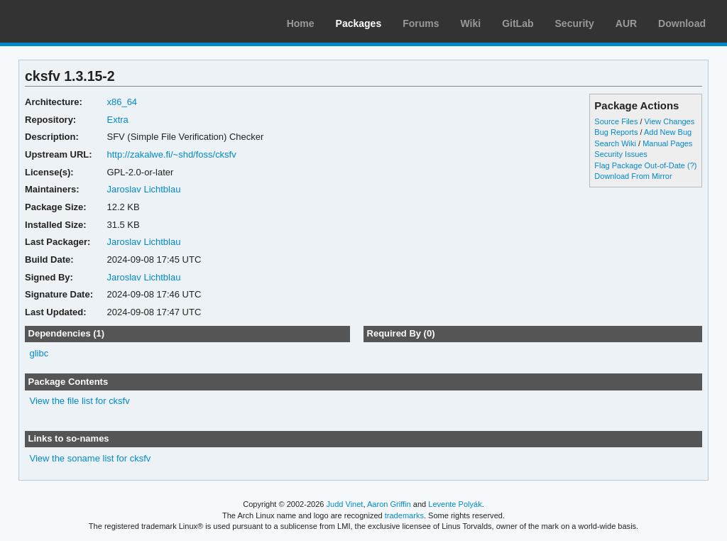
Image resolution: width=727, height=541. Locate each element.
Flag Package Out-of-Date (639, 165)
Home (301, 23)
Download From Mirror (633, 176)
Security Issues (620, 154)
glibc (39, 353)
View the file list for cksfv (80, 400)
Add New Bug (668, 132)
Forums (421, 23)
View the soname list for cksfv (90, 458)
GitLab (517, 23)
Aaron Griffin (389, 504)
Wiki (471, 23)
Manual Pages (667, 143)
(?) (691, 165)
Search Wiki (615, 143)
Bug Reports (616, 132)
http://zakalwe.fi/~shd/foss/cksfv (171, 154)
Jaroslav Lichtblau (143, 189)
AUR (626, 23)
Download (682, 23)
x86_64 (121, 102)
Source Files (616, 121)
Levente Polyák (454, 504)
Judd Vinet (345, 504)
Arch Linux (78, 21)
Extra (117, 119)
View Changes (670, 121)
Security (574, 23)
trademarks (404, 515)
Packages (359, 23)
